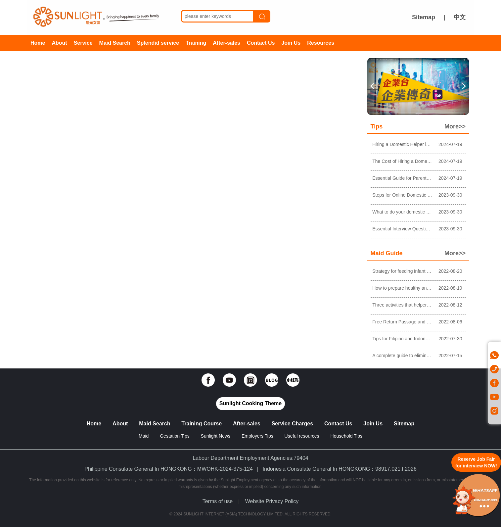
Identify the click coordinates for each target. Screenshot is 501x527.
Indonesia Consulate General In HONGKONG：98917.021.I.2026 (340, 469)
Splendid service (158, 43)
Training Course (201, 423)
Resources (320, 43)
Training (196, 43)
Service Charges (292, 423)
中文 (460, 17)
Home (37, 43)
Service (83, 43)
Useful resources (302, 436)
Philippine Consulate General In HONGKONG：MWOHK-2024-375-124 (168, 469)
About (59, 43)
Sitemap (423, 17)
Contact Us (261, 43)
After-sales (226, 43)
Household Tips (347, 436)
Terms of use (218, 501)
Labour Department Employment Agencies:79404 (250, 458)
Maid (144, 436)
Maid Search (114, 43)
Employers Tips (257, 436)
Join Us (290, 43)
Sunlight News (216, 436)
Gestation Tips (175, 436)
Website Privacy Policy (272, 501)
